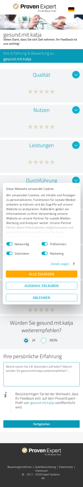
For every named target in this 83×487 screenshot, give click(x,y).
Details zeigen (60, 264)
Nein (53, 340)
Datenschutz (66, 467)
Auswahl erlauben (42, 285)
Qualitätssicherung (45, 467)
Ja (33, 340)
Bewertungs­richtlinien (20, 467)
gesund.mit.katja (42, 402)
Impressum (41, 470)
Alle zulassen (41, 273)
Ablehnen (41, 297)
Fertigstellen (41, 424)
